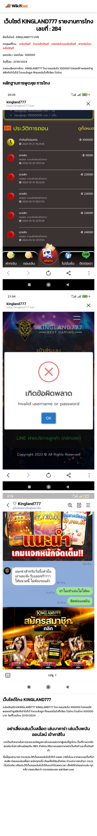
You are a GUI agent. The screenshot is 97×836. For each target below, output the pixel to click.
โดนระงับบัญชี (41, 44)
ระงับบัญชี (24, 44)
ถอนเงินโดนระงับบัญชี (63, 44)
